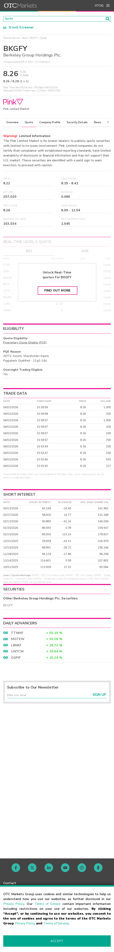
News (97, 124)
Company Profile (49, 124)
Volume (8, 193)
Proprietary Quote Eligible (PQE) (25, 344)
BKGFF (8, 606)
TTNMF (17, 634)
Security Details (77, 124)
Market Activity (11, 39)
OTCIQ (99, 6)
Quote (29, 124)
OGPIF (16, 659)
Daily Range (69, 179)
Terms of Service (47, 904)
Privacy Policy (13, 904)
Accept (56, 941)
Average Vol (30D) (14, 220)
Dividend (67, 193)
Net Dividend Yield (73, 220)
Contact (9, 883)
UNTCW (17, 653)
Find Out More (57, 292)
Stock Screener (18, 28)
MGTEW (18, 640)
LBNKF (16, 646)
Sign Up (99, 698)
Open (6, 179)
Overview (12, 124)
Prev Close (10, 206)
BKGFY (34, 39)
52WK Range (69, 206)
